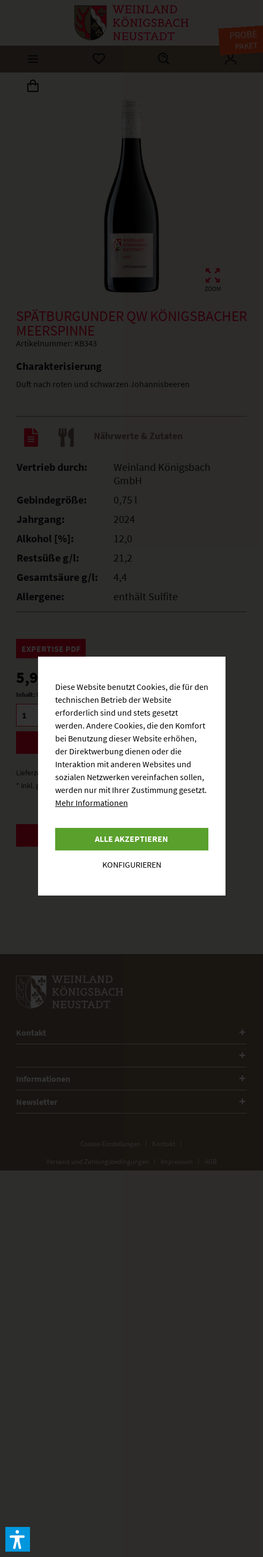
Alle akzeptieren (131, 838)
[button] (17, 1539)
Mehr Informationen (91, 802)
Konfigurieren (131, 864)
